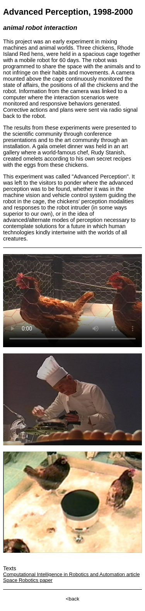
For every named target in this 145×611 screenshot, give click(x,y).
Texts (9, 568)
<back (72, 599)
